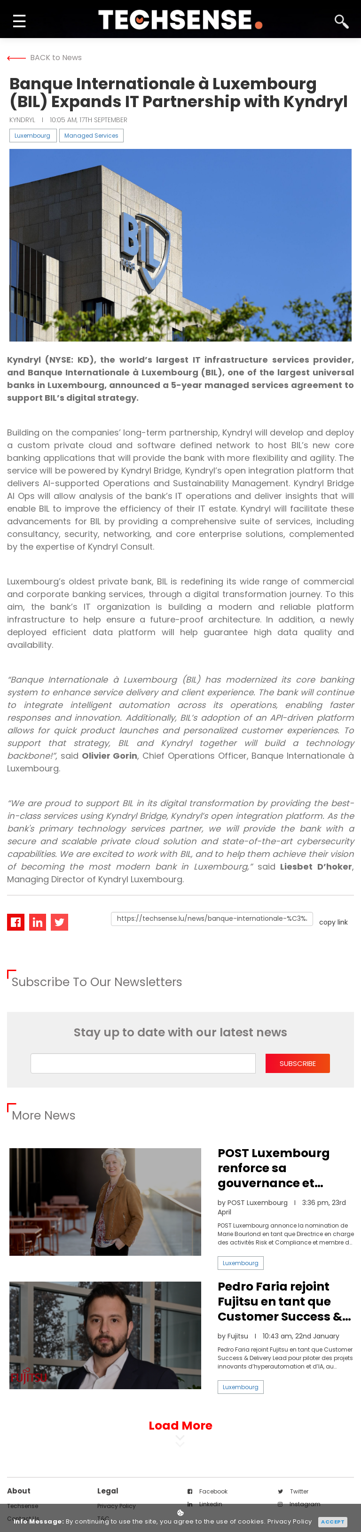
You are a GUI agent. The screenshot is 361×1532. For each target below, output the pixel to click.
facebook (208, 1491)
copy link (333, 922)
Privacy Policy (289, 1521)
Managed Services (91, 136)
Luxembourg (32, 136)
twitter (293, 1491)
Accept (333, 1521)
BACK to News (44, 57)
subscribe (298, 1063)
